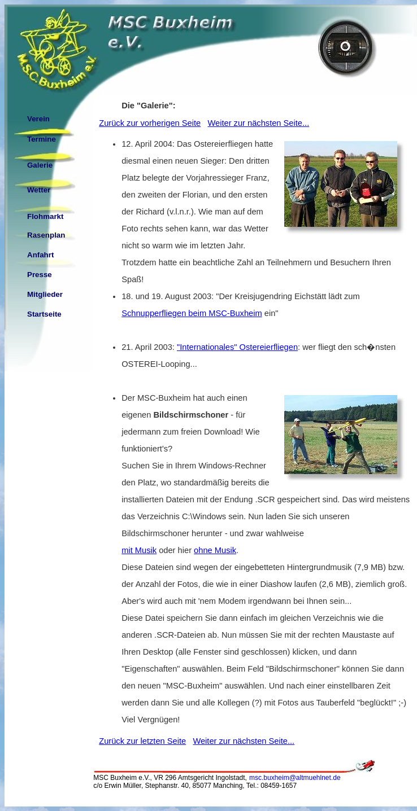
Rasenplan (46, 235)
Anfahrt (40, 255)
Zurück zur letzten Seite (142, 741)
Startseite (44, 314)
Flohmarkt (45, 216)
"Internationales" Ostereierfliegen (237, 347)
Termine (41, 139)
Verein (38, 119)
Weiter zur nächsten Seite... (258, 123)
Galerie (40, 165)
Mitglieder (45, 294)
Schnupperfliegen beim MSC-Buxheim (191, 313)
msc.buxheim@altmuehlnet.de (295, 778)
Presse (39, 274)
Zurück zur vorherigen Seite (150, 123)
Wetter (38, 190)
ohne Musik (215, 550)
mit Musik (139, 550)
